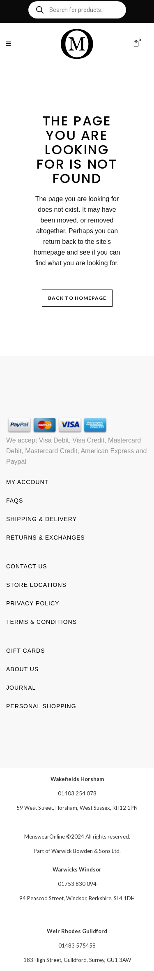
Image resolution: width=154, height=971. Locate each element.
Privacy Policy (32, 603)
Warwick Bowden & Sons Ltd (85, 850)
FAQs (14, 500)
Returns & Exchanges (45, 537)
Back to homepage (77, 298)
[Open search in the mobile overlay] (77, 10)
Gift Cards (25, 650)
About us (22, 668)
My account (27, 481)
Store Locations (36, 584)
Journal (21, 687)
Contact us (26, 566)
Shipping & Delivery (41, 518)
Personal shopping (41, 705)
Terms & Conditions (41, 621)
